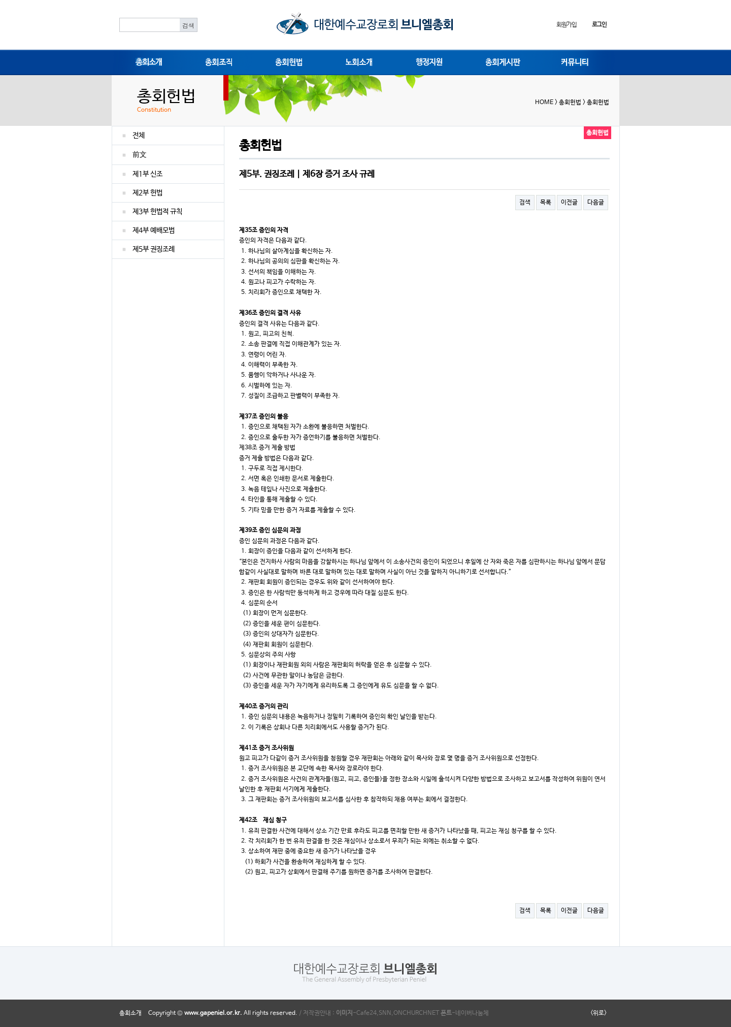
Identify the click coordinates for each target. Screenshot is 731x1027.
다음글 (595, 202)
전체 (138, 135)
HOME (544, 102)
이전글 (569, 202)
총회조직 (217, 61)
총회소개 (147, 61)
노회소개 (357, 61)
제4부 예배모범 (153, 230)
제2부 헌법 (147, 193)
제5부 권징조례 (153, 249)
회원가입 (566, 24)
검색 (524, 202)
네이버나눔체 (472, 1013)
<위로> (598, 1013)
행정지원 (427, 61)
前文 (139, 155)
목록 (545, 202)
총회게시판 (500, 61)
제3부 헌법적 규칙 (157, 212)
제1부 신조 (147, 174)
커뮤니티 (572, 61)
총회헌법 (287, 61)
